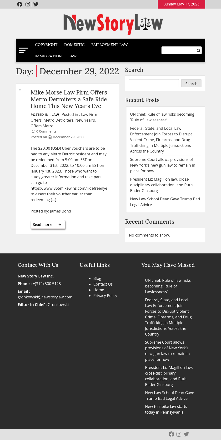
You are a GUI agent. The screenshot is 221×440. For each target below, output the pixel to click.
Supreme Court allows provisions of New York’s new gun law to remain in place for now (162, 165)
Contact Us (103, 284)
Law (72, 56)
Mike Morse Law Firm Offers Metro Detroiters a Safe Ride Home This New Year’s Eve (69, 99)
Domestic (74, 44)
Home (98, 289)
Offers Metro (42, 126)
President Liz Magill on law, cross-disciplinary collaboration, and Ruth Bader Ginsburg (161, 185)
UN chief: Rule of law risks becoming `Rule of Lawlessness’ (168, 286)
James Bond (60, 211)
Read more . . (44, 224)
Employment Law (109, 44)
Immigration (48, 56)
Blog (97, 278)
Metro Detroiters (58, 120)
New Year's (85, 120)
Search (134, 70)
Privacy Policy (105, 295)
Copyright (46, 44)
